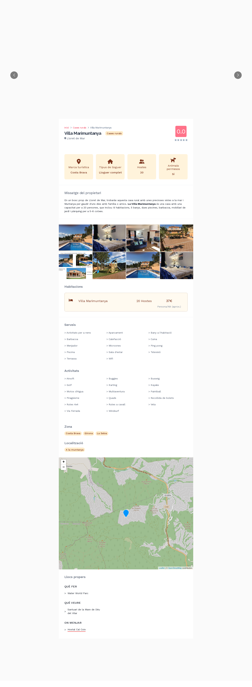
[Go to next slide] (238, 75)
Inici (66, 127)
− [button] (63, 467)
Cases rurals (79, 127)
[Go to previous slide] (14, 75)
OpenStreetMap (175, 568)
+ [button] (63, 462)
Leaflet (162, 568)
